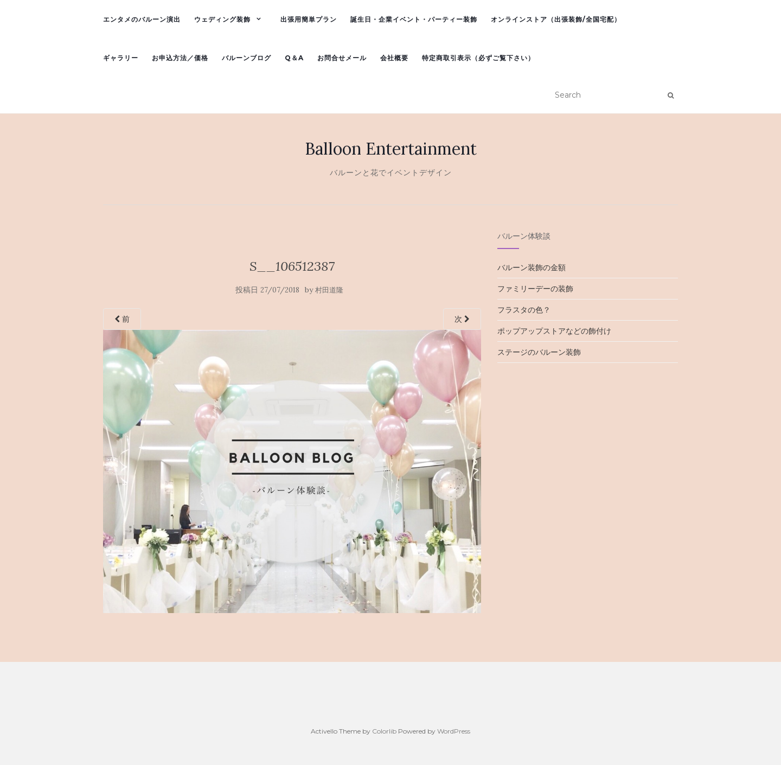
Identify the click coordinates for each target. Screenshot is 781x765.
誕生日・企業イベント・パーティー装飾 (413, 19)
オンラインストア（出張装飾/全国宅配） (556, 19)
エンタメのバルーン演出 (142, 19)
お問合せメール (342, 58)
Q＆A (294, 58)
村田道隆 (329, 290)
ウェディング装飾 (222, 19)
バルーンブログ (246, 58)
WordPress (453, 731)
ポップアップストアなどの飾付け (554, 331)
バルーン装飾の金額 (531, 267)
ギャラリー (120, 58)
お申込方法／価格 (180, 58)
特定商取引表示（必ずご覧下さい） (478, 58)
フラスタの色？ (523, 310)
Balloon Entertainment (391, 149)
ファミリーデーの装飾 (535, 289)
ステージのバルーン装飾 (539, 352)
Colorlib (384, 731)
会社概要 (394, 58)
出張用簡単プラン (308, 19)
